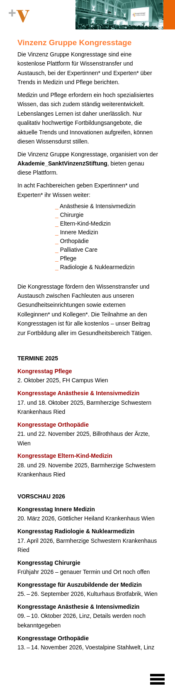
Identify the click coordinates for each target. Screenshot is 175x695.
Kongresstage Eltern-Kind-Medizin (64, 455)
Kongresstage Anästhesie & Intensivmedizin (78, 393)
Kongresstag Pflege (44, 371)
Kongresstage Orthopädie (53, 424)
